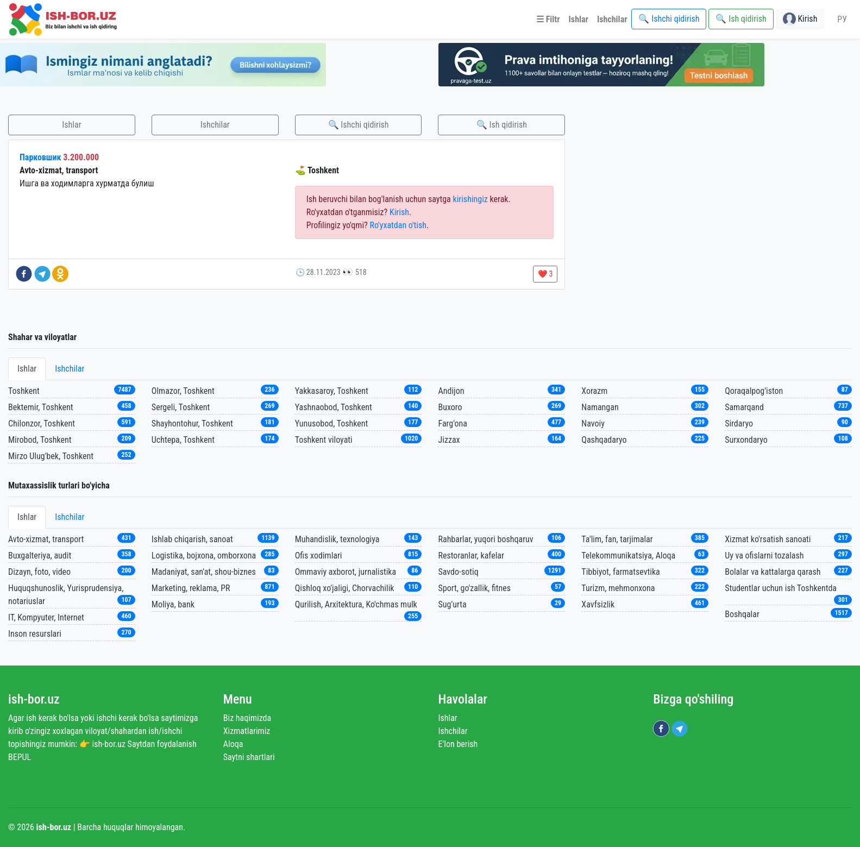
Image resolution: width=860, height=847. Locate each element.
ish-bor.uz (34, 699)
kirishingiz (470, 199)
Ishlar (71, 125)
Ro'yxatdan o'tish (397, 225)
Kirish (399, 212)
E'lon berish (458, 744)
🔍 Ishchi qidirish (358, 125)
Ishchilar (215, 125)
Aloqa (233, 744)
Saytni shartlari (249, 757)
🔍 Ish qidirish (501, 125)
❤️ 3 (545, 273)
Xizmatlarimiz (247, 731)
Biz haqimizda (247, 718)
